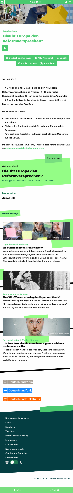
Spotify (62, 57)
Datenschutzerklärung (16, 435)
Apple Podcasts (27, 63)
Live (18, 489)
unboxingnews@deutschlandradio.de (24, 148)
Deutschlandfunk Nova (17, 418)
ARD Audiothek (44, 57)
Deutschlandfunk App (18, 57)
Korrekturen (11, 444)
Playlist (55, 489)
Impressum (11, 440)
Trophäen (10, 431)
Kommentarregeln (14, 449)
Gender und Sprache (16, 453)
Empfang (10, 427)
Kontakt (9, 422)
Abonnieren (47, 63)
